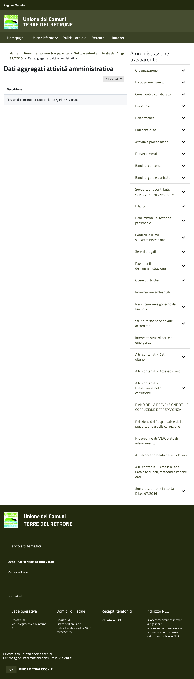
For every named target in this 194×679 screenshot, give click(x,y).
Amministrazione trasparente (46, 53)
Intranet (118, 37)
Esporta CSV (113, 79)
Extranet (97, 37)
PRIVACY (65, 657)
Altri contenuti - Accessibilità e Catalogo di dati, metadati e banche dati (161, 471)
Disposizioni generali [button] (150, 82)
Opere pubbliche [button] (147, 280)
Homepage (15, 37)
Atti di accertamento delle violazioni (161, 455)
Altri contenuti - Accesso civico (158, 371)
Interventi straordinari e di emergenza (154, 340)
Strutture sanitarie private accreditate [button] (154, 323)
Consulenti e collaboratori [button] (154, 94)
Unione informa (43, 37)
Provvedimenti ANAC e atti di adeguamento (156, 441)
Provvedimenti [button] (146, 153)
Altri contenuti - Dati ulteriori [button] (150, 357)
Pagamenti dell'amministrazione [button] (150, 266)
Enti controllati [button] (146, 129)
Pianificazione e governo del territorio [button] (156, 307)
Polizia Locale (73, 37)
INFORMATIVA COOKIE (36, 669)
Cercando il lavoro (19, 572)
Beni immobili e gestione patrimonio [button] (153, 220)
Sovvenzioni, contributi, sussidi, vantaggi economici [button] (155, 192)
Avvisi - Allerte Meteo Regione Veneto (31, 561)
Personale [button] (142, 106)
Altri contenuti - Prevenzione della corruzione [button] (148, 387)
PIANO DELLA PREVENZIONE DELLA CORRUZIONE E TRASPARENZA (162, 407)
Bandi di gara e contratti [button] (153, 177)
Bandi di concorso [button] (148, 165)
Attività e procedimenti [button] (152, 141)
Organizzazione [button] (146, 70)
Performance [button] (144, 118)
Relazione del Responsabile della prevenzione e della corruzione (159, 424)
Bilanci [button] (140, 206)
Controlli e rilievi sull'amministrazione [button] (150, 237)
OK (11, 669)
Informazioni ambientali (152, 292)
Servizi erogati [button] (145, 251)
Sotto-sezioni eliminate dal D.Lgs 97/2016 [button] (155, 491)
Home (13, 53)
